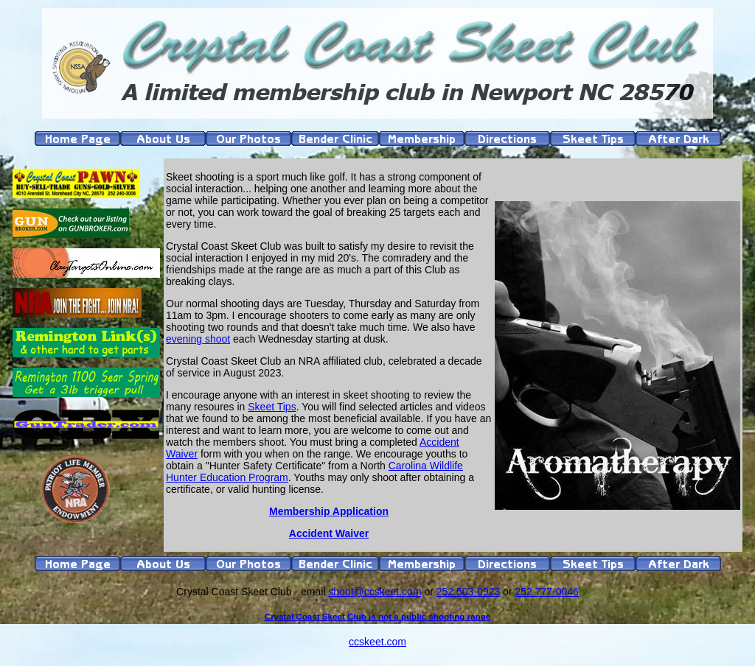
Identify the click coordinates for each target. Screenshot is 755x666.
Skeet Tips (272, 407)
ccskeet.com (377, 642)
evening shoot (198, 339)
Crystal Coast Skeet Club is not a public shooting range (377, 616)
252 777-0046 (546, 591)
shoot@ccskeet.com (374, 591)
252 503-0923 (468, 591)
